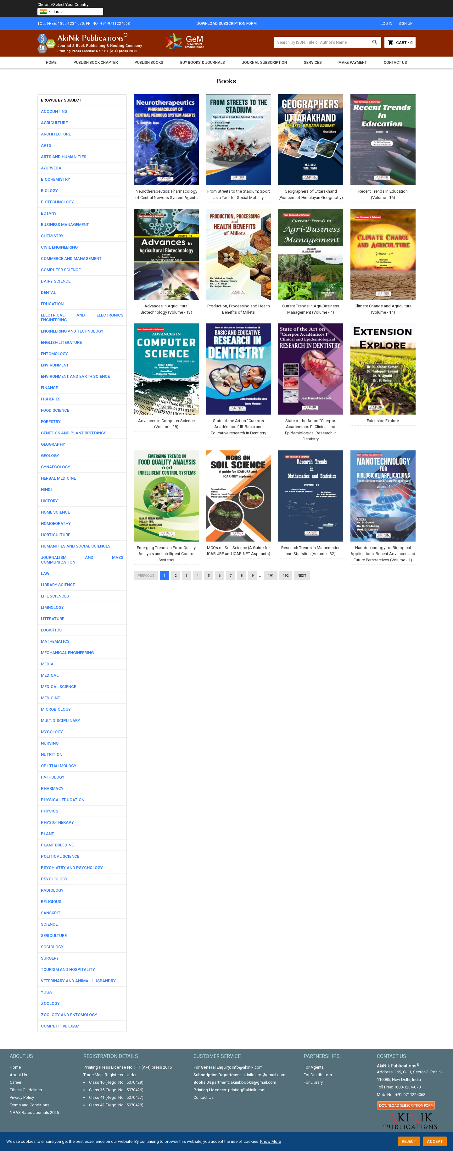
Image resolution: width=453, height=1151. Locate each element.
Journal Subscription (264, 62)
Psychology (54, 879)
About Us (18, 1074)
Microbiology (56, 709)
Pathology (52, 777)
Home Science (55, 512)
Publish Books (149, 62)
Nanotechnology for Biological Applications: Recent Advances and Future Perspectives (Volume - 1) (383, 506)
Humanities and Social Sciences (75, 546)
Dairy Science (55, 281)
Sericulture (54, 935)
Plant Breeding (57, 845)
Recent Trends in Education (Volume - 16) (383, 147)
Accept (435, 1141)
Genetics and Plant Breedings (73, 433)
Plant (47, 833)
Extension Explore (383, 373)
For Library (313, 1082)
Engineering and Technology (72, 331)
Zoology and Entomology (69, 1014)
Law (45, 573)
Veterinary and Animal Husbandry (78, 980)
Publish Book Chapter (96, 62)
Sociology (52, 946)
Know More (270, 1141)
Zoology (50, 1003)
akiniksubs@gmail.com (264, 1074)
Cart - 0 (400, 42)
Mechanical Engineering (67, 652)
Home (51, 62)
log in (386, 23)
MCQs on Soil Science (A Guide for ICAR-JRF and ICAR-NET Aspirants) (238, 503)
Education (52, 303)
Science (49, 924)
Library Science (58, 584)
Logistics (51, 630)
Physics (49, 811)
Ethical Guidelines (26, 1090)
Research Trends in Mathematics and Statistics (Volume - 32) (310, 503)
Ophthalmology (58, 765)
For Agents (314, 1067)
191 (271, 576)
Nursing (50, 743)
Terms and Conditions (29, 1105)
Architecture (56, 134)
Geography (53, 444)
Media (47, 664)
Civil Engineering (59, 247)
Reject (409, 1141)
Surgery (50, 958)
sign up (405, 23)
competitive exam (60, 1026)
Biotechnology (57, 202)
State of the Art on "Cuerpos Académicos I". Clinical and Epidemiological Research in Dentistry (310, 382)
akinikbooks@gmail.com (253, 1082)
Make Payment (352, 62)
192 (285, 576)
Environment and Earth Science (75, 376)
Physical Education (62, 799)
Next (302, 576)
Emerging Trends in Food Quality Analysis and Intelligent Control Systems (166, 506)
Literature (52, 618)
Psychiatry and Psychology (72, 867)
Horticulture (55, 534)
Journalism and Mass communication (82, 559)
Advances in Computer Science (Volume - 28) (166, 376)
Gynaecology (55, 467)
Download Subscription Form (227, 23)
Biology (49, 190)
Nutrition (51, 754)
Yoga (46, 992)
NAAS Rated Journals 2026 (34, 1112)
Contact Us (395, 62)
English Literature (61, 342)
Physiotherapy (57, 822)
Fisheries (50, 399)
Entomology (54, 353)
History (49, 500)
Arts (46, 145)
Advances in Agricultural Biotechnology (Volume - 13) (166, 261)
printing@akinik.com (247, 1090)
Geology (50, 455)
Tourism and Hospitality (68, 969)
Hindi (46, 489)
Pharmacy (52, 788)
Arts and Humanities (63, 156)
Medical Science (58, 686)
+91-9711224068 (410, 1094)
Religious (51, 901)
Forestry (51, 421)
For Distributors (318, 1074)
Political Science (60, 856)
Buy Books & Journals (202, 62)
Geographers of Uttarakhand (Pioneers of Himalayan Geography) (310, 147)
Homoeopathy (56, 523)
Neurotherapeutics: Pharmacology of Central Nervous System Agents (166, 147)
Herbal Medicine (58, 478)
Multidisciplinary (60, 720)
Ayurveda (51, 168)
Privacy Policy (22, 1097)
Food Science (55, 410)
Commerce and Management (71, 258)
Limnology (52, 607)
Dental (48, 292)
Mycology (52, 732)
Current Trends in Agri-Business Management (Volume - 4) (310, 261)
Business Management (65, 224)
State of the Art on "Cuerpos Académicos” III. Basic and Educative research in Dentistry (238, 379)
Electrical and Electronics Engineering (82, 317)
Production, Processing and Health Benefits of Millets (238, 261)
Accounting (54, 111)
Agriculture (54, 122)
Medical (50, 675)
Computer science (61, 269)
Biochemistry (55, 179)
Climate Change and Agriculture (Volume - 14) (383, 261)
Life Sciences (55, 596)
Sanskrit (50, 913)
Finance (49, 387)
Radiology (52, 890)
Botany (49, 213)
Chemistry (52, 236)
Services (313, 62)
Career (15, 1082)
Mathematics (55, 641)
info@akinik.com (247, 1067)
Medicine (50, 698)
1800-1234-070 (407, 1087)
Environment (55, 365)
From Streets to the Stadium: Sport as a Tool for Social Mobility (238, 147)
